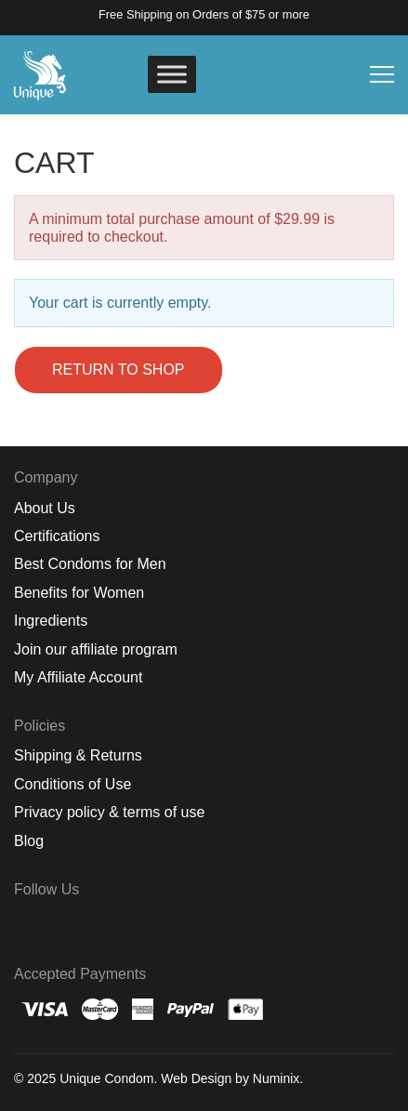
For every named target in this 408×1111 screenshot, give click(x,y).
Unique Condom (106, 1078)
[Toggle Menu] (172, 74)
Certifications (56, 536)
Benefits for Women (79, 593)
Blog (29, 841)
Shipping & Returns (78, 755)
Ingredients (50, 620)
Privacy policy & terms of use (109, 812)
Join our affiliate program (96, 649)
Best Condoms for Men (90, 564)
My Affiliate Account (78, 677)
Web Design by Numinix (230, 1078)
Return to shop (118, 369)
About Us (44, 508)
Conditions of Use (72, 784)
